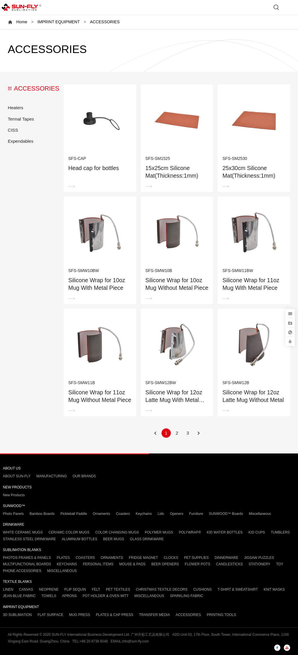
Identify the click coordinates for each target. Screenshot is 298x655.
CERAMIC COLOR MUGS (69, 532)
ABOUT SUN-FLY (17, 476)
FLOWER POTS (197, 564)
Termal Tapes (21, 118)
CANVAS (26, 589)
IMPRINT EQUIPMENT (58, 22)
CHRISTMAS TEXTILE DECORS (161, 589)
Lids (161, 514)
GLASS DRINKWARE (147, 539)
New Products (14, 495)
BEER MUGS (113, 539)
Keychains (144, 514)
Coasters (123, 514)
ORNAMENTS (112, 558)
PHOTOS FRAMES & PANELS (27, 558)
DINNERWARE (226, 558)
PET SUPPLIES (196, 558)
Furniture (196, 514)
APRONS (69, 596)
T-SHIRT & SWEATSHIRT (238, 589)
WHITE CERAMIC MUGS (23, 532)
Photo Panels (13, 514)
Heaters (15, 107)
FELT (96, 589)
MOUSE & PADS (132, 564)
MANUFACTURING (51, 476)
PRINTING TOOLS (221, 615)
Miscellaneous (260, 514)
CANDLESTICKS (229, 564)
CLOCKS (171, 558)
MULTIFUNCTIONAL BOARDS (27, 564)
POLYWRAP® (190, 532)
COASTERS (85, 558)
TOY (279, 564)
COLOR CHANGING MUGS (117, 532)
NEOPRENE (48, 589)
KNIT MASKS (274, 589)
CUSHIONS (202, 589)
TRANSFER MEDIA (154, 615)
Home (21, 22)
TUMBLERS (280, 532)
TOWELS (49, 596)
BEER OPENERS (165, 564)
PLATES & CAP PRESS (114, 615)
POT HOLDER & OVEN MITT (106, 596)
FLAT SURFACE (50, 615)
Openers (176, 514)
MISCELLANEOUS (62, 571)
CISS (13, 130)
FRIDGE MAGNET (143, 558)
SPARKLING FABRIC (186, 596)
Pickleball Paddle (73, 514)
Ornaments (101, 514)
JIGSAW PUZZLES (259, 558)
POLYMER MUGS (159, 532)
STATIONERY (259, 564)
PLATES (63, 558)
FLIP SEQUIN (75, 589)
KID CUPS (257, 532)
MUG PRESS (79, 615)
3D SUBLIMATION (17, 615)
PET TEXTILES (118, 589)
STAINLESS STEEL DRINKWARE (29, 539)
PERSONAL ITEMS (98, 564)
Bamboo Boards (41, 514)
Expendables (20, 141)
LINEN (8, 589)
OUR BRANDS (84, 476)
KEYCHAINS (67, 564)
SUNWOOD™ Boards (226, 514)
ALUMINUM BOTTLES (79, 539)
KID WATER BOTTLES (224, 532)
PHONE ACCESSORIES (22, 571)
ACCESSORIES (105, 22)
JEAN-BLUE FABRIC (19, 596)
